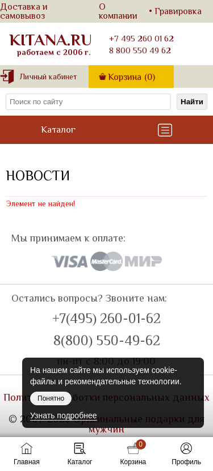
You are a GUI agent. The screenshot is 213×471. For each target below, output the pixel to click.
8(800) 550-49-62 (106, 340)
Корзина (131, 77)
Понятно (50, 398)
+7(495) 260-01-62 (106, 318)
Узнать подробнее (63, 415)
